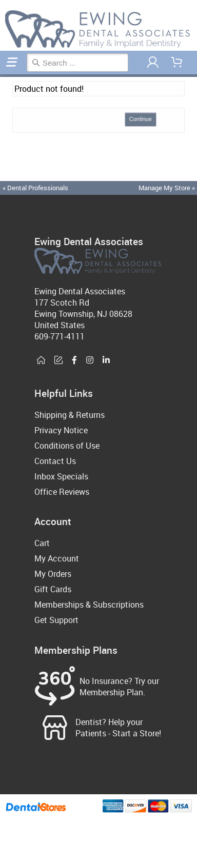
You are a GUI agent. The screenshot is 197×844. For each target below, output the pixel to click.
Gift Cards (52, 589)
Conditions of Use (67, 445)
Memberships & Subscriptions (89, 604)
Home (2, 75)
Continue (140, 119)
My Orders (52, 573)
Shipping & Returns (69, 414)
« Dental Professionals (35, 187)
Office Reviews (61, 491)
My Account (56, 558)
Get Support (56, 620)
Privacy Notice (61, 430)
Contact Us (55, 461)
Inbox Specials (61, 476)
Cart (42, 543)
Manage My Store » (167, 187)
